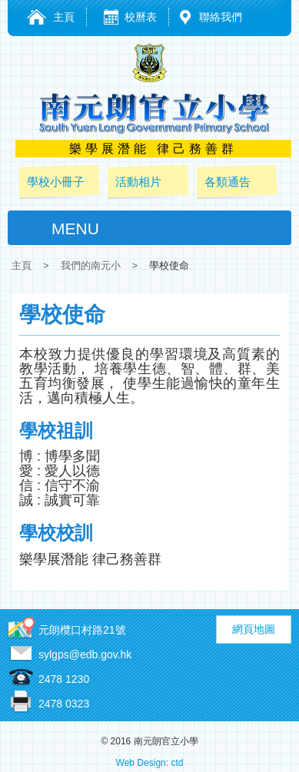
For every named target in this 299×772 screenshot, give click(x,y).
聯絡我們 (220, 17)
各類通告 (227, 181)
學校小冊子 (56, 181)
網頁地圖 (253, 629)
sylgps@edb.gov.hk (84, 654)
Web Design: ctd (150, 762)
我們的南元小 (91, 265)
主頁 (64, 17)
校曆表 (141, 17)
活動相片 (138, 181)
